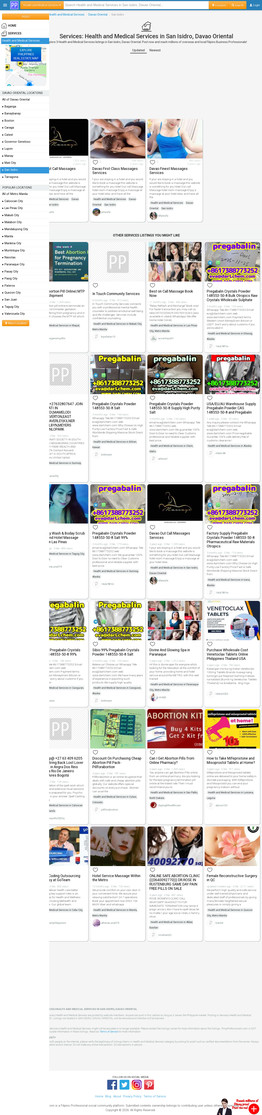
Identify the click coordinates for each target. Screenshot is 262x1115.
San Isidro (71, 205)
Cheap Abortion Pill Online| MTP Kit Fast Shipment (74, 287)
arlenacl (172, 453)
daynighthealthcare (178, 794)
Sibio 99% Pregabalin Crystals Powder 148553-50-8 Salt (129, 642)
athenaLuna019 (71, 562)
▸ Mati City (9, 163)
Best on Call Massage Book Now (180, 287)
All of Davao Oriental (16, 99)
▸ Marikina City (11, 243)
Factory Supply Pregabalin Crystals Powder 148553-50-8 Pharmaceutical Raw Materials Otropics (234, 530)
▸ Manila (7, 236)
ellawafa (67, 212)
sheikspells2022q (72, 807)
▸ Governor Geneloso (16, 142)
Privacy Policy (132, 1086)
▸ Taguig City (10, 307)
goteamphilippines (73, 908)
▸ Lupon (7, 148)
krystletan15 (122, 335)
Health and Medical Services (85, 14)
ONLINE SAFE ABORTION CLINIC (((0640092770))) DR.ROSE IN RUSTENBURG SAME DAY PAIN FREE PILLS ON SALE (180, 870)
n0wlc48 (225, 451)
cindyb (171, 685)
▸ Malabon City (12, 222)
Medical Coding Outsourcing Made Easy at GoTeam (75, 863)
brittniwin (120, 449)
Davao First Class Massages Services (128, 167)
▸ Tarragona (10, 177)
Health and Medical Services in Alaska (234, 444)
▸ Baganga (9, 106)
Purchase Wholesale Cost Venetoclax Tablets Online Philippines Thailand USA (232, 642)
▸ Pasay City (10, 271)
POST (26, 16)
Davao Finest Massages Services (178, 167)
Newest (164, 50)
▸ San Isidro (10, 170)
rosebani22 (174, 924)
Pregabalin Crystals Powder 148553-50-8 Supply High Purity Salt (180, 402)
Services (57, 14)
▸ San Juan (9, 299)
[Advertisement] (155, 86)
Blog (108, 1086)
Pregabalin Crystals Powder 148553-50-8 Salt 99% (128, 526)
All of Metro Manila (15, 194)
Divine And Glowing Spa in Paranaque (179, 640)
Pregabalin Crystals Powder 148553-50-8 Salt (128, 400)
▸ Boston (8, 120)
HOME (8, 26)
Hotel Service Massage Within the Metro (124, 863)
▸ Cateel (7, 135)
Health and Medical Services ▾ (42, 5)
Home (99, 1086)
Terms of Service (162, 1021)
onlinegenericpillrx (73, 332)
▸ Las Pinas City (12, 208)
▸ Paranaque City (13, 264)
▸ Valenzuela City (13, 314)
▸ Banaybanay (11, 113)
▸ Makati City (10, 215)
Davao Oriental (116, 14)
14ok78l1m (226, 344)
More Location (16, 323)
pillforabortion (123, 798)
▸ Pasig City (9, 278)
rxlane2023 (226, 685)
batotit (224, 912)
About (117, 1086)
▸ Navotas (9, 257)
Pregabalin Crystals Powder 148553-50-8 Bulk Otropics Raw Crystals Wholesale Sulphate (233, 291)
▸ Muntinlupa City (13, 250)
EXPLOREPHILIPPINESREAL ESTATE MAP (26, 54)
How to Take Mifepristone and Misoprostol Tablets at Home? (232, 751)
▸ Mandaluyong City (15, 229)
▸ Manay (7, 156)
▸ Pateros (8, 285)
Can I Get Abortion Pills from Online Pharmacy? (181, 749)
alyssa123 (226, 798)
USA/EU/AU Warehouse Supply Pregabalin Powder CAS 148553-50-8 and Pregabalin (232, 404)
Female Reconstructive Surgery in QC (229, 863)
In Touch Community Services (122, 287)
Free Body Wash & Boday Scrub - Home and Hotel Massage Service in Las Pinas (73, 530)
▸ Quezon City (11, 292)
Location (219, 5)
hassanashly (69, 470)
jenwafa (119, 212)
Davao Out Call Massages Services (73, 167)
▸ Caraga (8, 127)
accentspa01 (175, 335)
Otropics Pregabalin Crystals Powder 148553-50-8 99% (76, 640)
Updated (147, 50)
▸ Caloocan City (12, 201)
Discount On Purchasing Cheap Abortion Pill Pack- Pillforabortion (126, 751)
